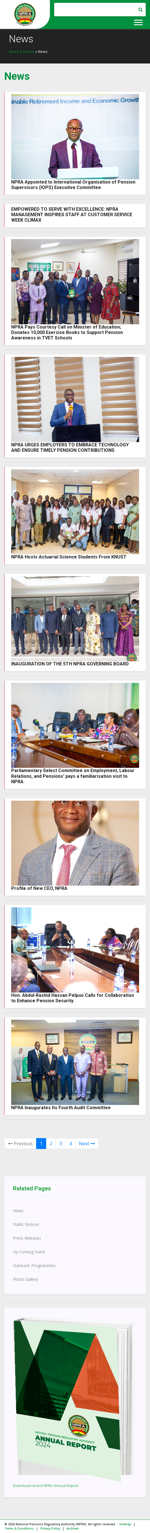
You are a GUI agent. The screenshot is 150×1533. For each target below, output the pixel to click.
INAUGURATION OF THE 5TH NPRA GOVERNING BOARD (70, 664)
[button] (138, 21)
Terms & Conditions (19, 1528)
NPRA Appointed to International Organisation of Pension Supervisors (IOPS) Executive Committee (73, 184)
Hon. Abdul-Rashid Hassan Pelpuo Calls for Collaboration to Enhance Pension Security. (72, 998)
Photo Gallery (25, 1279)
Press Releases (27, 1238)
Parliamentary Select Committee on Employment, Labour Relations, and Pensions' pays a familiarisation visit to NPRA (73, 776)
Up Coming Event (29, 1251)
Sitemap (125, 1524)
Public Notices (26, 1224)
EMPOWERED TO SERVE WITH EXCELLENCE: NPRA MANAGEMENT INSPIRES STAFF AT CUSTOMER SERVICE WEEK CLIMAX (71, 214)
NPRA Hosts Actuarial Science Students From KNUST (68, 557)
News (18, 1210)
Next (87, 1143)
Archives (73, 1528)
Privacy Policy (50, 1528)
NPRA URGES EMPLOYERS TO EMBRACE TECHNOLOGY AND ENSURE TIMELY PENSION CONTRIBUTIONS (70, 447)
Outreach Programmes (34, 1265)
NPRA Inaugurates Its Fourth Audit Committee (61, 1107)
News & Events (21, 51)
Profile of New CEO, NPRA (39, 888)
